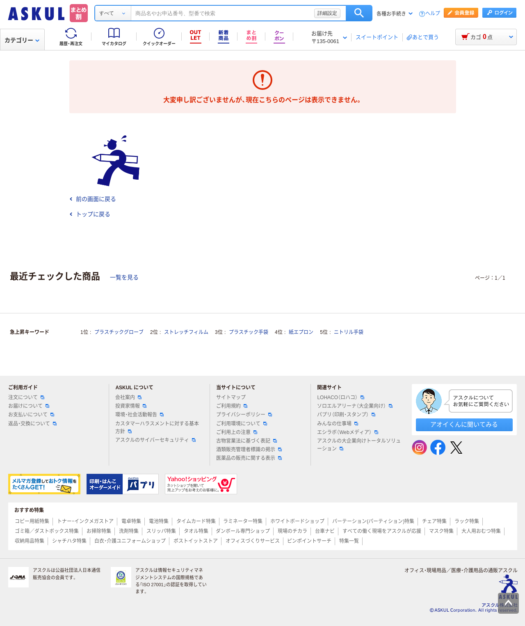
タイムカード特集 (196, 521)
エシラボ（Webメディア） (347, 432)
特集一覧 (349, 541)
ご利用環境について (241, 424)
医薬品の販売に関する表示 (249, 458)
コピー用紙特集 (32, 521)
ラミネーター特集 (242, 521)
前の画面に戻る (92, 199)
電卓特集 (131, 521)
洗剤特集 (129, 531)
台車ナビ (325, 531)
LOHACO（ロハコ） (340, 397)
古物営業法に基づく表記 (246, 441)
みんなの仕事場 (337, 424)
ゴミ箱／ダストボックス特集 (47, 531)
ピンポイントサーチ (309, 541)
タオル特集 (196, 531)
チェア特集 (434, 521)
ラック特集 (466, 521)
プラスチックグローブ (119, 332)
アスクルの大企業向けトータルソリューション (359, 445)
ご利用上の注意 (236, 432)
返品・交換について (32, 424)
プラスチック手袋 (248, 332)
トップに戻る (89, 214)
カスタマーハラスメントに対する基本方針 (157, 427)
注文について (26, 397)
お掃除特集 (99, 531)
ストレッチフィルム (186, 332)
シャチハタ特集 (69, 541)
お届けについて (28, 406)
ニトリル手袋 (348, 332)
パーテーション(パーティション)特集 (373, 521)
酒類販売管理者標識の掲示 (249, 449)
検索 (359, 13)
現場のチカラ (292, 531)
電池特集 (159, 521)
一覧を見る (124, 277)
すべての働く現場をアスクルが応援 (381, 531)
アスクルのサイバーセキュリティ (155, 440)
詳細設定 (327, 13)
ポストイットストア (195, 541)
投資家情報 (130, 406)
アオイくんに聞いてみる (464, 424)
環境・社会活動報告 (139, 415)
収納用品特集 (29, 541)
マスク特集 (441, 531)
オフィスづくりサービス (253, 541)
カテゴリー (22, 40)
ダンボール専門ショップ (243, 531)
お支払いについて (31, 415)
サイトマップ (231, 397)
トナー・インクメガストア (85, 521)
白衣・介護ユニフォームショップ (130, 541)
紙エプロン (301, 332)
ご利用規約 (231, 406)
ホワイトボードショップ (297, 521)
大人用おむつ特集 (481, 531)
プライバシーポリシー (244, 415)
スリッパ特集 (161, 531)
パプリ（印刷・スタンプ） (346, 415)
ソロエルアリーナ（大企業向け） (355, 406)
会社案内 (128, 397)
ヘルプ (432, 13)
